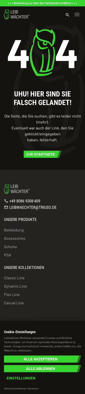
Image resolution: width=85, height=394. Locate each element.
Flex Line (12, 294)
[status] (42, 3)
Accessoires (14, 238)
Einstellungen (21, 378)
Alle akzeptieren (40, 359)
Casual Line (14, 302)
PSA (7, 254)
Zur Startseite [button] (40, 154)
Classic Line (14, 277)
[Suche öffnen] (67, 14)
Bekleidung (14, 229)
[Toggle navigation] (77, 14)
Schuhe (10, 246)
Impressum (33, 388)
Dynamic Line (15, 286)
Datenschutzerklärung (15, 388)
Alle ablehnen (40, 368)
